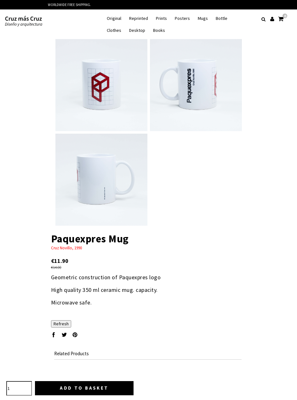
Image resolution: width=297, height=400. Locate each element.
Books (159, 30)
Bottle (221, 18)
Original (114, 18)
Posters (182, 18)
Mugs (203, 18)
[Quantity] (19, 388)
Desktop (137, 30)
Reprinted (138, 18)
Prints (161, 18)
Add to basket (84, 388)
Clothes (114, 30)
